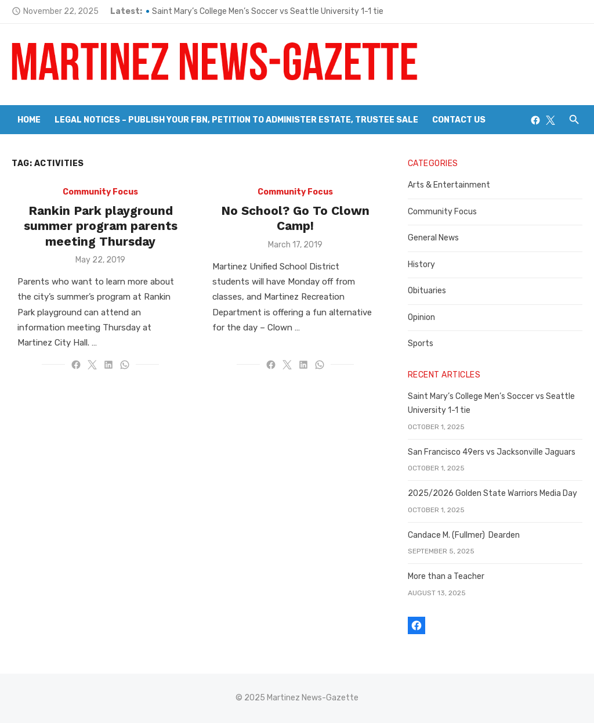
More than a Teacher (446, 576)
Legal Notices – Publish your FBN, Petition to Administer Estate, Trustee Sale (236, 120)
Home (29, 120)
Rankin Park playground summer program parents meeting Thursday (101, 226)
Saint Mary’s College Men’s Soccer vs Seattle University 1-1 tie (267, 11)
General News (433, 238)
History (421, 264)
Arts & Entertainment (449, 185)
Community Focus (100, 192)
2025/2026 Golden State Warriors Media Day (492, 493)
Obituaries (427, 291)
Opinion (421, 317)
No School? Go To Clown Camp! (295, 218)
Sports (420, 343)
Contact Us (459, 120)
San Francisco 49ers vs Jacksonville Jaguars (491, 452)
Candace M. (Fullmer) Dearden (464, 535)
